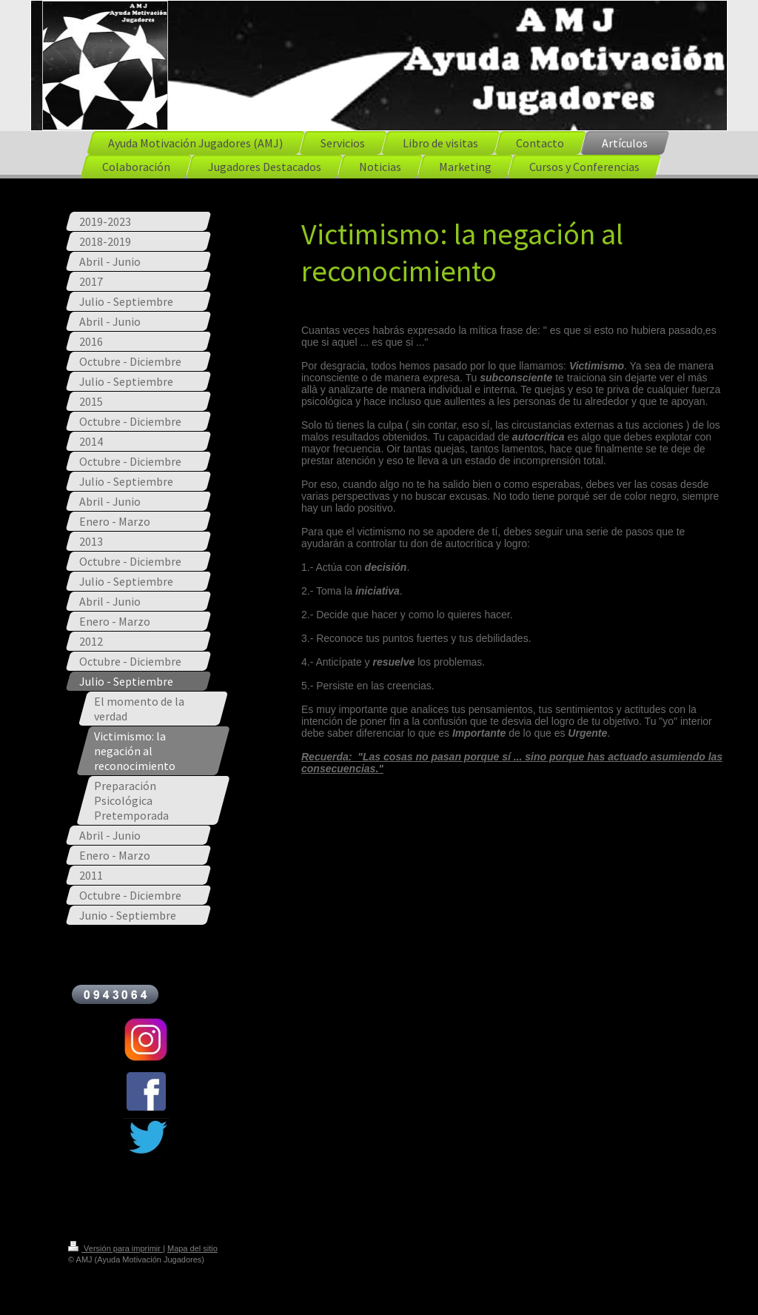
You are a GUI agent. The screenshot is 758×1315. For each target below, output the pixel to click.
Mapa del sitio (192, 1248)
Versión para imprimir (115, 1248)
